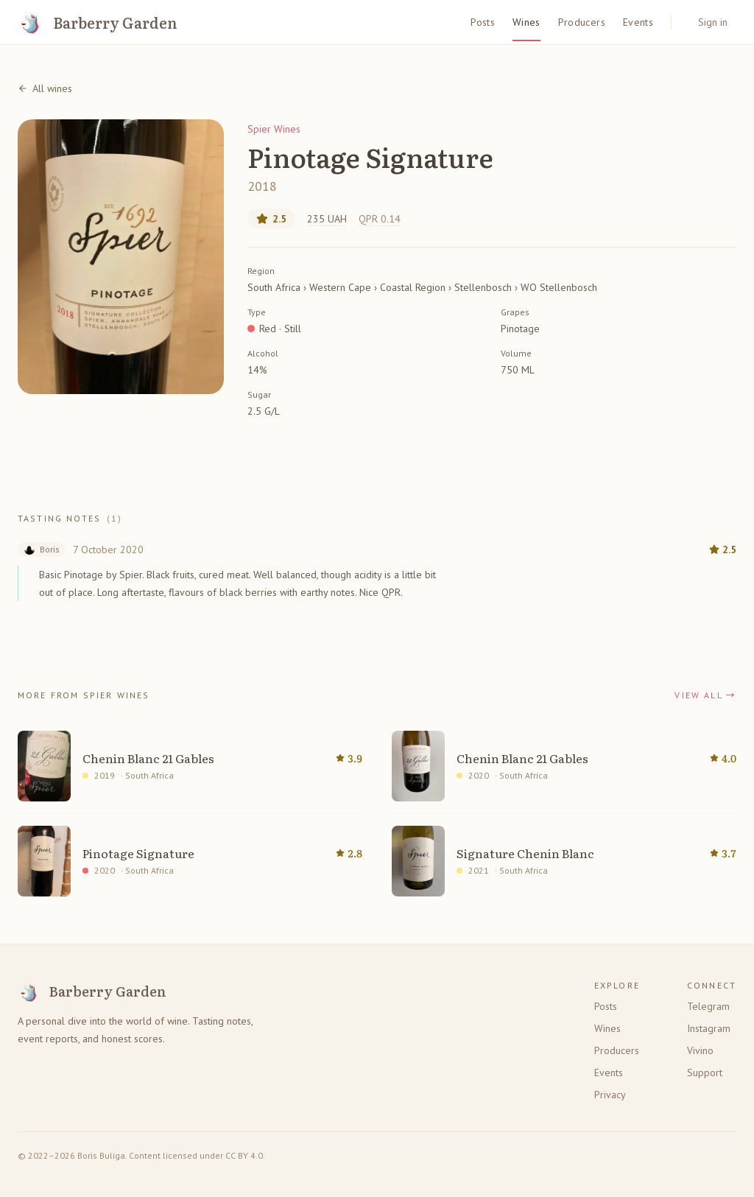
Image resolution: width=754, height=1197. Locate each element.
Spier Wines (273, 129)
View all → (705, 695)
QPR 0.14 (380, 218)
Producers (581, 22)
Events (638, 22)
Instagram (708, 1028)
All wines (45, 88)
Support (704, 1072)
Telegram (708, 1006)
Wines (526, 22)
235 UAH (327, 218)
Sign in (712, 22)
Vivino (700, 1050)
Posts (483, 22)
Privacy (610, 1094)
